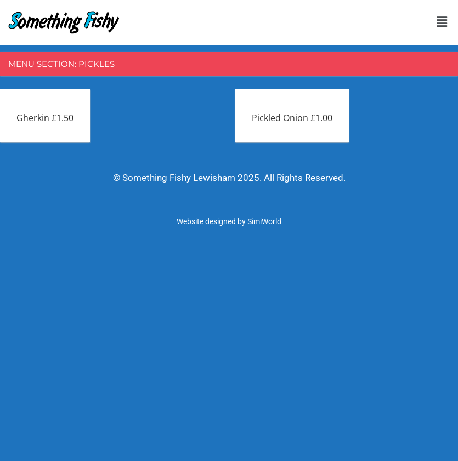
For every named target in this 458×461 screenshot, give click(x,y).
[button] (441, 21)
